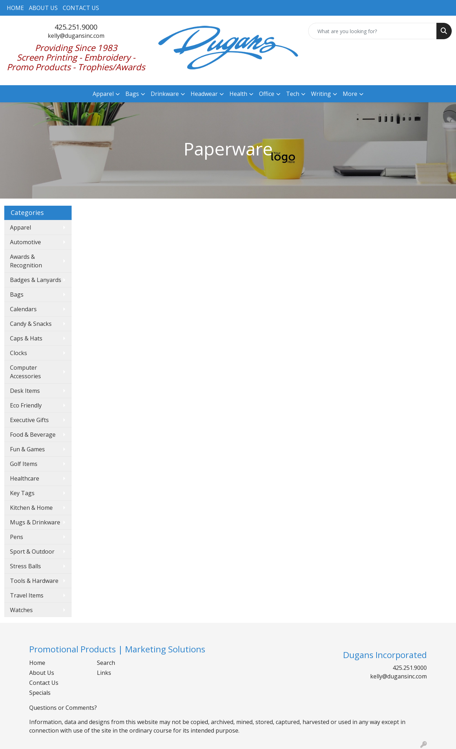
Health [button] (238, 94)
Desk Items (25, 391)
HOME (15, 8)
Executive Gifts (29, 420)
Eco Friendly (26, 405)
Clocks (18, 353)
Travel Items (26, 595)
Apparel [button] (103, 94)
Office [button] (266, 94)
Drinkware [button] (165, 94)
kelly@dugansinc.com (76, 36)
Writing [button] (321, 94)
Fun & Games (27, 449)
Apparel (20, 227)
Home (37, 663)
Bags (17, 294)
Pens (16, 537)
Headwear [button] (204, 94)
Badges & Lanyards (35, 280)
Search (106, 663)
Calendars (23, 309)
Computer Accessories (25, 372)
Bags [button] (132, 94)
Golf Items (23, 464)
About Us (41, 673)
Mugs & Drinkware (35, 522)
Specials (40, 693)
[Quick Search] (372, 31)
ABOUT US (43, 8)
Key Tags (22, 493)
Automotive (25, 242)
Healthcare (24, 478)
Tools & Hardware (34, 581)
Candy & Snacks (31, 324)
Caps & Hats (26, 338)
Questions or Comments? (63, 708)
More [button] (350, 94)
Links (104, 673)
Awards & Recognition (26, 261)
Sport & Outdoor (32, 551)
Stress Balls (25, 566)
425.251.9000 (76, 27)
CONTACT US (81, 8)
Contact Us (43, 683)
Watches (21, 610)
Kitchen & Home (31, 508)
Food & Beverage (33, 434)
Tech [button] (292, 94)
